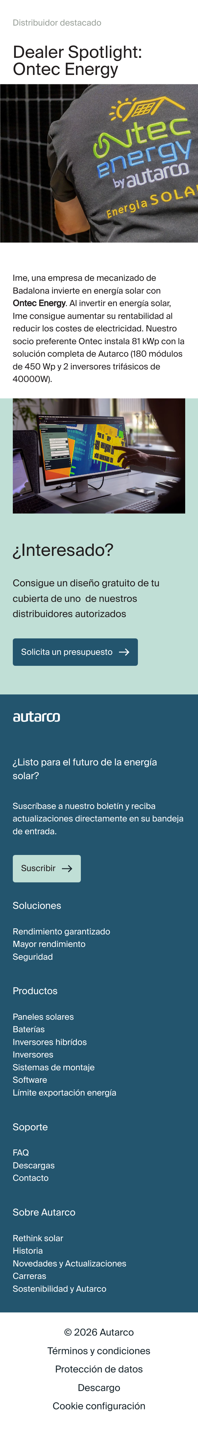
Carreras (29, 1276)
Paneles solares (43, 1017)
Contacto (31, 1178)
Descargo (99, 1388)
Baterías (29, 1029)
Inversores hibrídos (50, 1042)
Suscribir (38, 868)
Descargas (34, 1165)
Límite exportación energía (65, 1092)
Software (30, 1080)
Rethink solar (38, 1238)
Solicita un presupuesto (67, 652)
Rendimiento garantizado (61, 931)
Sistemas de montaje (54, 1067)
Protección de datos (99, 1369)
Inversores (33, 1054)
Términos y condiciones (99, 1351)
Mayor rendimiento (49, 944)
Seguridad (33, 957)
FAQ (21, 1152)
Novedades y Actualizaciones (70, 1263)
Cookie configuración (99, 1406)
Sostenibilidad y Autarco (59, 1288)
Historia (28, 1250)
